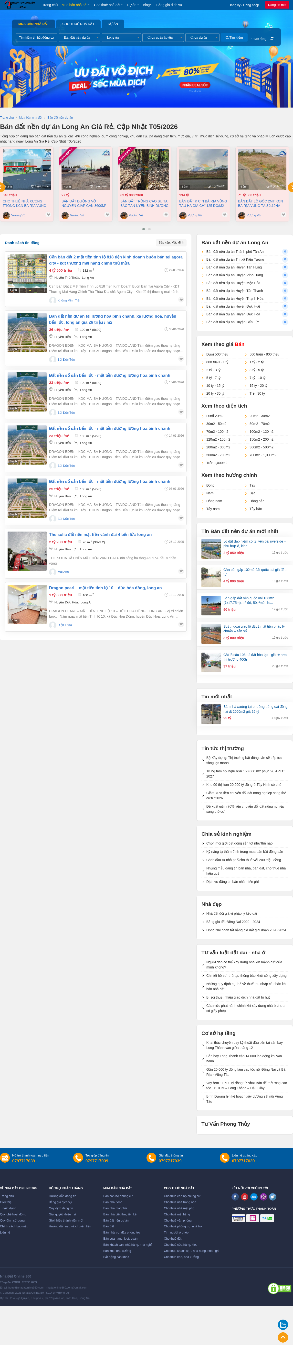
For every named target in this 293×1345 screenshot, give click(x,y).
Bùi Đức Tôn (66, 359)
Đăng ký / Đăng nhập (244, 5)
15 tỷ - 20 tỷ (258, 386)
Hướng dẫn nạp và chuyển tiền (70, 1226)
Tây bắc (256, 509)
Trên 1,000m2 (217, 463)
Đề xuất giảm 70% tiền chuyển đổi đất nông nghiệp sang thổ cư (245, 808)
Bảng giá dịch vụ (169, 5)
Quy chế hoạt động (13, 1214)
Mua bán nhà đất (74, 5)
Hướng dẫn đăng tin (62, 1196)
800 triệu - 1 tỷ (217, 362)
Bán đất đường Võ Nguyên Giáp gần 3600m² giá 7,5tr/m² (84, 203)
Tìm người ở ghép (176, 1232)
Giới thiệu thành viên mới (66, 1220)
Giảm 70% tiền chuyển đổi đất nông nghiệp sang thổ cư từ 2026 (246, 795)
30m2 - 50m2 (216, 424)
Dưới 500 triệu (217, 354)
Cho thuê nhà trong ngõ (180, 1202)
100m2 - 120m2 (261, 432)
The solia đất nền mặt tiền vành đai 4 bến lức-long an (100, 534)
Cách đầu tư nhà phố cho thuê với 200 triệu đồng (243, 860)
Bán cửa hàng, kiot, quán (120, 1238)
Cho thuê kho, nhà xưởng (181, 1257)
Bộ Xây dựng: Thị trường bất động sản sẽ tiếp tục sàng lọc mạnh (244, 760)
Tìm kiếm (234, 37)
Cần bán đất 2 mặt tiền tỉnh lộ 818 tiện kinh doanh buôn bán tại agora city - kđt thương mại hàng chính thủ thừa (116, 260)
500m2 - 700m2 (218, 455)
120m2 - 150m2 (218, 439)
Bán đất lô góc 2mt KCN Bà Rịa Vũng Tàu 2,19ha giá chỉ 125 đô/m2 (260, 203)
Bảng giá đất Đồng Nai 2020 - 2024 (233, 922)
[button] (143, 229)
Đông (210, 485)
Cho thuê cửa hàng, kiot (180, 1244)
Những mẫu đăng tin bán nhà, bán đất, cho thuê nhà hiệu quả (246, 870)
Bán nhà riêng (112, 1202)
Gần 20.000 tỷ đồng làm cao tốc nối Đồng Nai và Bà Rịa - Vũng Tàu (245, 1072)
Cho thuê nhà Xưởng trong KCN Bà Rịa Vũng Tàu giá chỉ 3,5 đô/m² (24, 203)
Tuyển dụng (8, 1208)
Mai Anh (63, 572)
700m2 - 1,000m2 (263, 455)
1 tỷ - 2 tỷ (257, 362)
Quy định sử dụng (12, 1220)
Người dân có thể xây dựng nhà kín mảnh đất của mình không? (244, 964)
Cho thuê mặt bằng (177, 1214)
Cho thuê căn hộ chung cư (182, 1196)
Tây (252, 485)
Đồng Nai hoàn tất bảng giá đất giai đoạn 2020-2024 (246, 930)
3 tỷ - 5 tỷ (257, 370)
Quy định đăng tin (61, 1208)
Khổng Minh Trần (69, 300)
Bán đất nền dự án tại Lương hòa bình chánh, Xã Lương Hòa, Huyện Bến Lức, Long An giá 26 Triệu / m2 (112, 319)
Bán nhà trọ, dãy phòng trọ (121, 1232)
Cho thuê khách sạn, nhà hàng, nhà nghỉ (191, 1251)
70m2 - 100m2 (217, 432)
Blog (146, 5)
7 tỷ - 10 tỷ (257, 378)
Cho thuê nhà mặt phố (179, 1208)
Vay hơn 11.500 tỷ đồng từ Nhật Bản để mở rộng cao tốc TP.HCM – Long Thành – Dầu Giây (246, 1085)
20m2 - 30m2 (260, 416)
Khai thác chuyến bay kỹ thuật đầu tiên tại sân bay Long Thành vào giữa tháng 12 (244, 1045)
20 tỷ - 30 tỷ (215, 393)
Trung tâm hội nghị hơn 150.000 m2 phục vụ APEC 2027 (245, 773)
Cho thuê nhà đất (107, 5)
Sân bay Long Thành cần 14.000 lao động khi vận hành (244, 1058)
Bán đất (108, 1226)
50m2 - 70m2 (260, 424)
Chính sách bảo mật (14, 1226)
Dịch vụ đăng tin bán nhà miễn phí (232, 882)
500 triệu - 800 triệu (264, 354)
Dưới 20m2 (214, 416)
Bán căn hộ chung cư (118, 1196)
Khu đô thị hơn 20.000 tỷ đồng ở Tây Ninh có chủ (244, 785)
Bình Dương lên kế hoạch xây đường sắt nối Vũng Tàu (244, 1098)
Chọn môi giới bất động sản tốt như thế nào (239, 843)
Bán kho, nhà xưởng (117, 1251)
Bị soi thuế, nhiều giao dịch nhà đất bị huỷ (238, 997)
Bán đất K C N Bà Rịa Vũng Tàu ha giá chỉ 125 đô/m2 (203, 203)
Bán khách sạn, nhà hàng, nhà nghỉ (127, 1244)
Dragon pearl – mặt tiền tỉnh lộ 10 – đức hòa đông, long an (105, 588)
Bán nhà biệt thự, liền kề (119, 1214)
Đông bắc (257, 501)
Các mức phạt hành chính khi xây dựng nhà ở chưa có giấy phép (245, 1008)
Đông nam (214, 501)
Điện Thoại (65, 625)
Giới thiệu (6, 1202)
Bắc (252, 493)
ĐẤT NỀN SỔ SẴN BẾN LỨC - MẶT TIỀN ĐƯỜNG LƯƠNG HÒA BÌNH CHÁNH (109, 375)
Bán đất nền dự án (116, 1220)
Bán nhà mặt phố (115, 1208)
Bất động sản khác (116, 1257)
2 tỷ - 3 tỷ (213, 370)
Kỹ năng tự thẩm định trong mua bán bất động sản (244, 852)
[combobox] (79, 37)
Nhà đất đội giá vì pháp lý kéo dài (231, 913)
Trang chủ (50, 5)
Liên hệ (5, 1232)
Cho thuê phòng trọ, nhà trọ (183, 1226)
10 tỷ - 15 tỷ (215, 386)
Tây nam (213, 509)
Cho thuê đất (172, 1238)
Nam (210, 493)
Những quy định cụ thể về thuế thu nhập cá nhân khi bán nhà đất (246, 986)
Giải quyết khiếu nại (62, 1214)
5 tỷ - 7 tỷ (213, 378)
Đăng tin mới (277, 5)
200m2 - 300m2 (218, 447)
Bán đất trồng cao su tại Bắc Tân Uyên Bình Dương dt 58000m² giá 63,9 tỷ (144, 203)
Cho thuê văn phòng (177, 1220)
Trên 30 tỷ (257, 393)
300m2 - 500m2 (261, 447)
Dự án (131, 5)
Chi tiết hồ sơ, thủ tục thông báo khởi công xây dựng (246, 976)
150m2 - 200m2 (261, 439)
